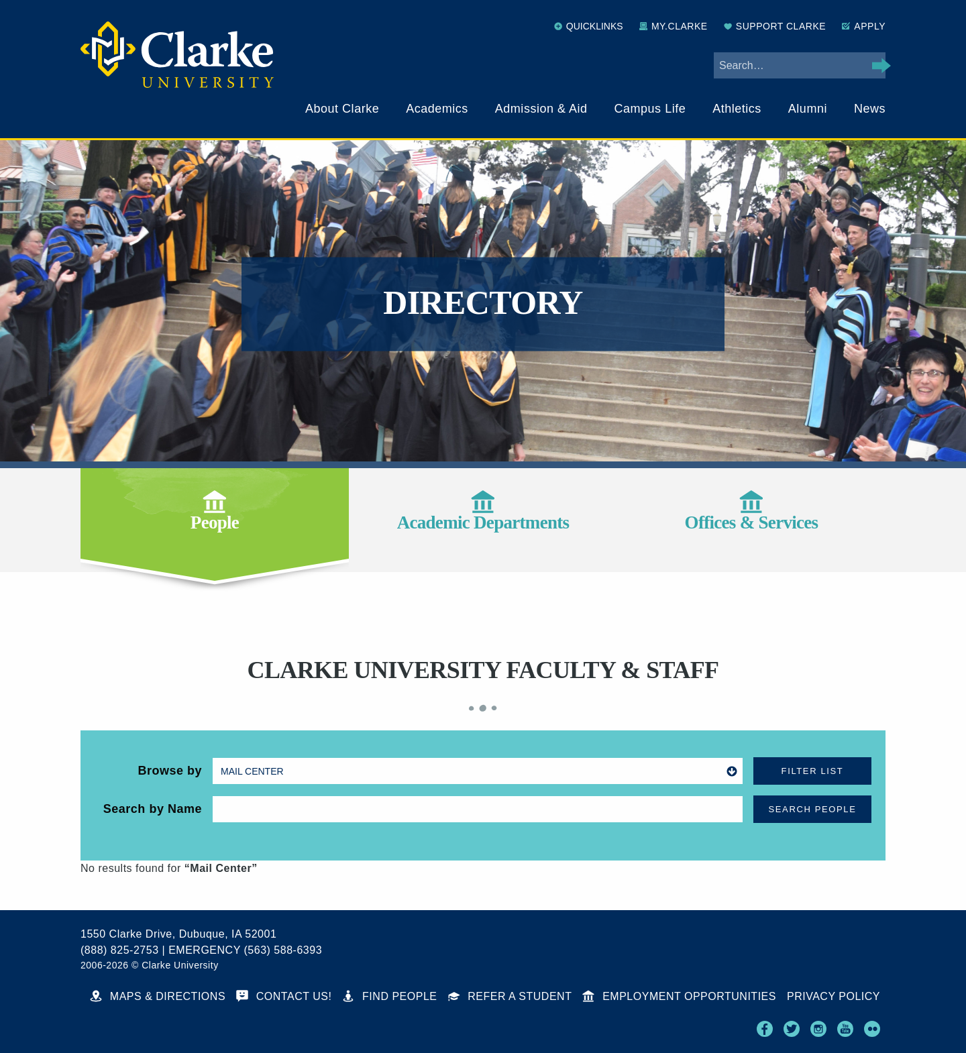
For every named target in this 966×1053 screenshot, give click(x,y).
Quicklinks (588, 26)
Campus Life (650, 108)
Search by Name (152, 809)
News (869, 108)
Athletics (736, 108)
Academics (437, 108)
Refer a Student (510, 996)
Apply (863, 26)
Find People (389, 996)
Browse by (170, 770)
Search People (813, 809)
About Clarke (342, 108)
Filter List (813, 771)
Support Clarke (775, 26)
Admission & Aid (541, 108)
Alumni (807, 108)
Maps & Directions (157, 996)
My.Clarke (673, 26)
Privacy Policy (833, 996)
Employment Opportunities (679, 996)
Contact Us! (283, 996)
